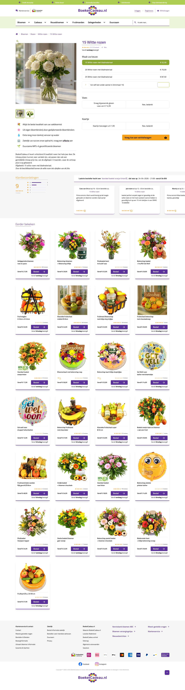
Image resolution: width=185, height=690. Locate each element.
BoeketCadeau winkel (90, 637)
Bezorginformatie (22, 641)
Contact (18, 630)
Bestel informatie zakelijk (56, 630)
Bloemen (24, 34)
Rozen (33, 34)
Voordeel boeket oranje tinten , (115, 178)
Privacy (49, 641)
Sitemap (86, 641)
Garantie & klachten (22, 648)
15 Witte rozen (56, 34)
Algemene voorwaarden (91, 644)
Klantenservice (154, 631)
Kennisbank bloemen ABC (122, 626)
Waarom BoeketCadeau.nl (92, 630)
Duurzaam (50, 637)
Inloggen (138, 10)
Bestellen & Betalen (22, 637)
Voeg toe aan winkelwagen (146, 137)
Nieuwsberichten (119, 636)
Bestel (39, 271)
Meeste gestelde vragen (24, 633)
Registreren (149, 10)
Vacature (86, 648)
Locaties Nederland (89, 633)
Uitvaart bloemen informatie (25, 644)
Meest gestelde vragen (157, 626)
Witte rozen (42, 34)
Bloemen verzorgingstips (122, 631)
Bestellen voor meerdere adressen (59, 633)
